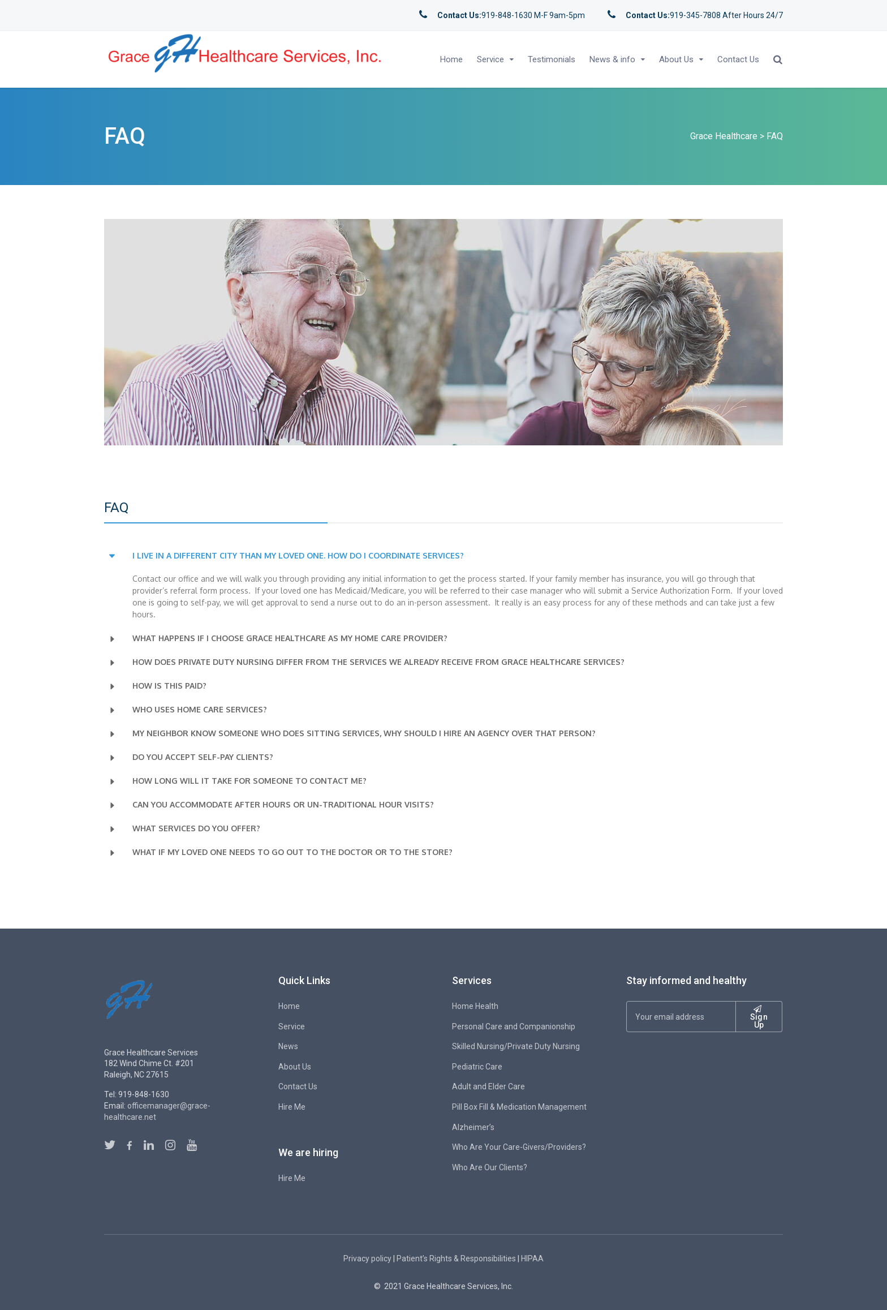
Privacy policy (367, 1258)
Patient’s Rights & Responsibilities (456, 1258)
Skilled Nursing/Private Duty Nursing (516, 1046)
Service (490, 59)
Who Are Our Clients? (489, 1167)
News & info (612, 59)
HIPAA (532, 1258)
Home (451, 59)
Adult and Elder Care (488, 1086)
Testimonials (551, 59)
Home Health (475, 1006)
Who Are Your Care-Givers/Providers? (519, 1147)
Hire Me (291, 1106)
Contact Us (738, 59)
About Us (676, 59)
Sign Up (759, 1017)
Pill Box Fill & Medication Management (519, 1106)
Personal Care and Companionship (513, 1026)
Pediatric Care (477, 1066)
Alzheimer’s (473, 1127)
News (288, 1046)
